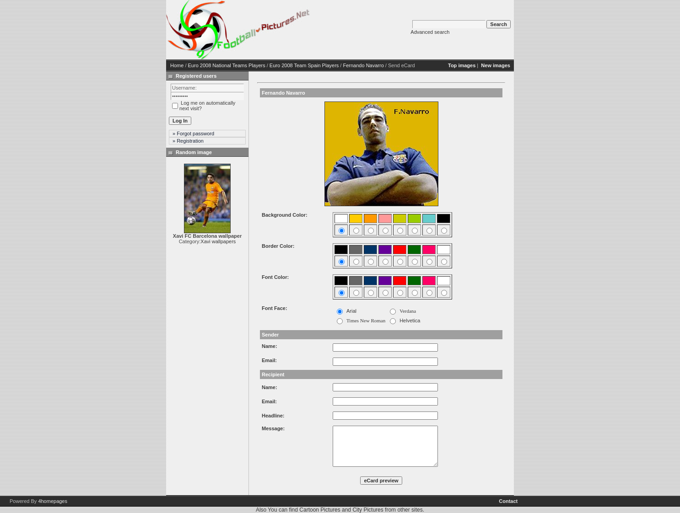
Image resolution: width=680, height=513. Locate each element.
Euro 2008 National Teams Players (226, 65)
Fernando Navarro (363, 65)
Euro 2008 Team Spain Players (304, 65)
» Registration (188, 141)
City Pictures (367, 510)
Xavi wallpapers (218, 241)
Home (176, 65)
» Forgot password (193, 133)
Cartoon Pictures (319, 510)
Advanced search (429, 32)
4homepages (52, 501)
